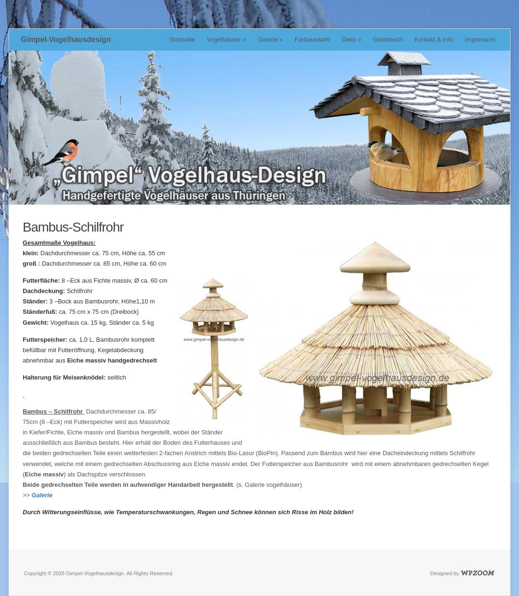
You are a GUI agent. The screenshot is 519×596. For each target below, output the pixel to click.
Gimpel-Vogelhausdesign (66, 39)
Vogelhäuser (226, 39)
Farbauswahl (312, 39)
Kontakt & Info (434, 39)
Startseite (182, 39)
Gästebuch (388, 39)
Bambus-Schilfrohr (73, 227)
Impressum (480, 39)
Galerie (270, 39)
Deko (351, 39)
